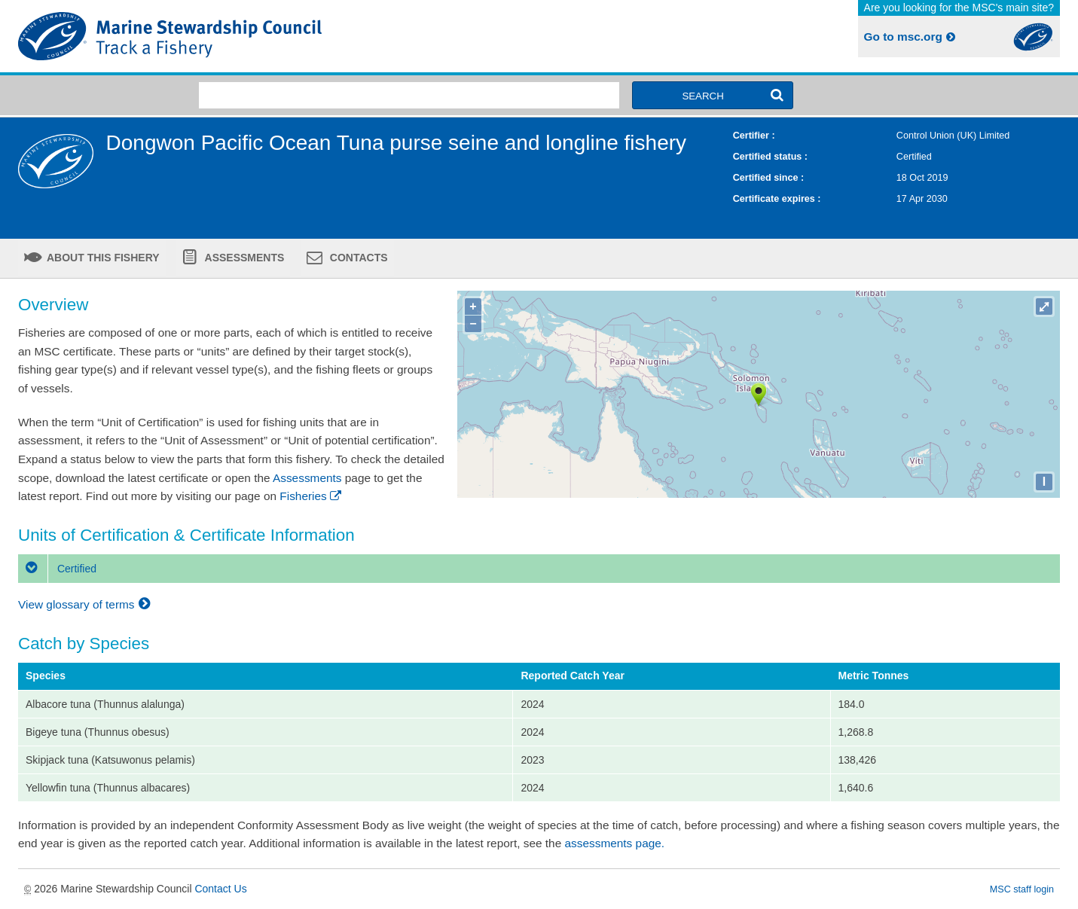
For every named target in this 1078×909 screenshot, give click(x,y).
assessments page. (615, 843)
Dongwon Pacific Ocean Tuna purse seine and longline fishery (396, 142)
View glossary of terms (86, 604)
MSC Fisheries (275, 36)
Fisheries (311, 496)
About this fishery (102, 258)
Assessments (243, 258)
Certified (57, 568)
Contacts (357, 258)
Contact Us (220, 889)
